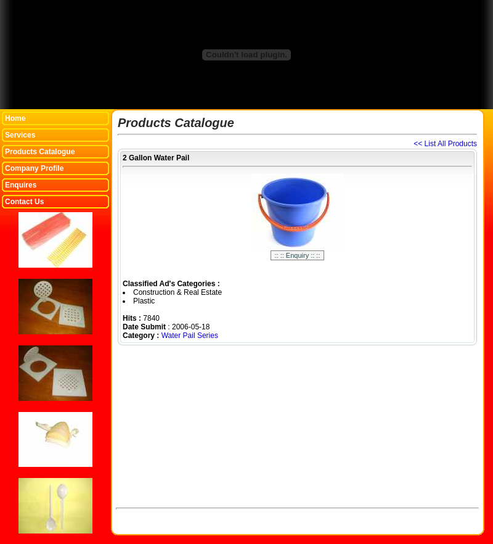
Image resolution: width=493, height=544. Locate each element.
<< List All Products (445, 143)
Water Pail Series (189, 335)
